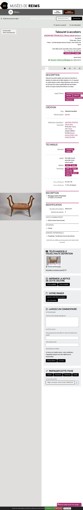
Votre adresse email (51, 342)
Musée (69, 12)
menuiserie (68, 53)
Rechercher (77, 19)
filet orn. (76, 95)
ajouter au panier (60, 25)
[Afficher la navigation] (10, 12)
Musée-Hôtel (60, 60)
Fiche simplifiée (51, 284)
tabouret (67, 114)
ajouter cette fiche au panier (56, 297)
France (74, 127)
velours (75, 173)
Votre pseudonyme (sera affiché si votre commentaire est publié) (61, 334)
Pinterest (67, 375)
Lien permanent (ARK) (51, 379)
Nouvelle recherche (42, 18)
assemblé (69, 171)
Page (57, 12)
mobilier (77, 53)
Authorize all (50, 508)
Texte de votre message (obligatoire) (56, 316)
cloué (68, 173)
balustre (68, 95)
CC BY (59, 267)
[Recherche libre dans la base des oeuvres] (64, 18)
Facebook (58, 375)
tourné (74, 169)
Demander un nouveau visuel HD (55, 270)
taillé (67, 169)
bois (67, 165)
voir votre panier (75, 25)
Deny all (59, 508)
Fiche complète (63, 284)
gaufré (68, 175)
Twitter (49, 375)
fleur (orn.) (69, 100)
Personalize (67, 508)
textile (74, 165)
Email (75, 375)
